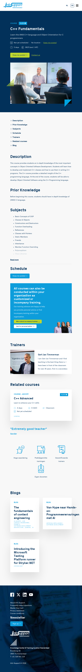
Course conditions (17, 613)
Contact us (35, 55)
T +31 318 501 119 (17, 657)
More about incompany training (27, 321)
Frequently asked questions (21, 605)
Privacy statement (17, 611)
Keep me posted (50, 43)
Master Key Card (16, 608)
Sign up (16, 624)
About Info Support (17, 603)
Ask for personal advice (24, 326)
